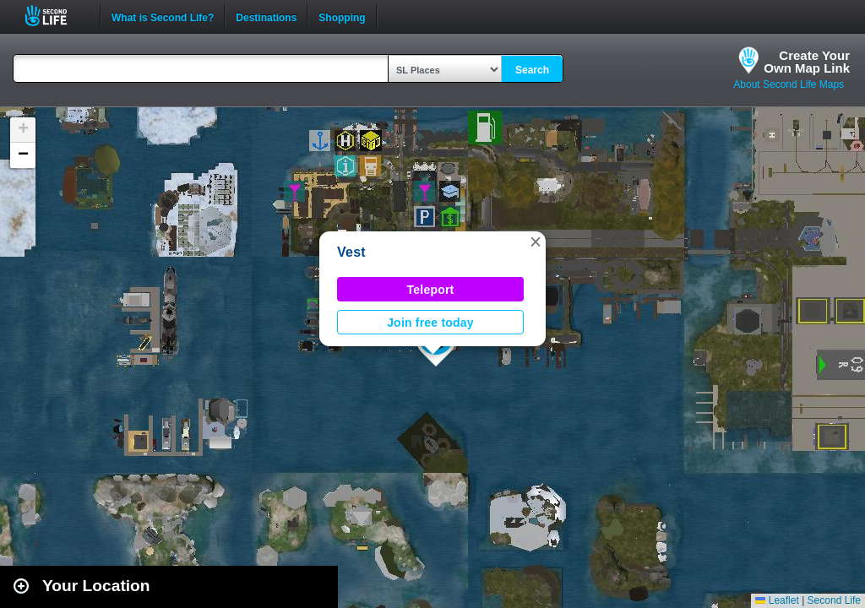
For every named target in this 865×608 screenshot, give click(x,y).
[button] (535, 241)
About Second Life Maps (788, 84)
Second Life (55, 15)
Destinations (266, 16)
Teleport (430, 289)
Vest (351, 252)
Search (532, 70)
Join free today (430, 322)
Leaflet (776, 600)
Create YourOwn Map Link (807, 61)
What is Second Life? (163, 16)
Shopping (341, 16)
